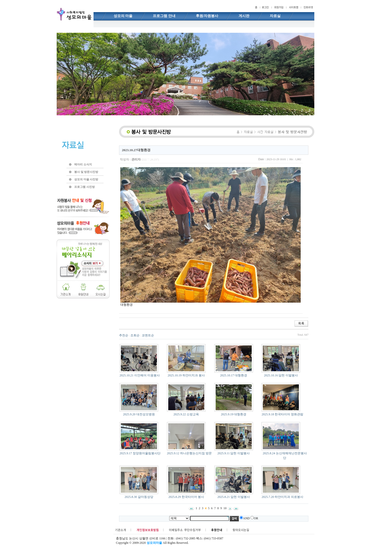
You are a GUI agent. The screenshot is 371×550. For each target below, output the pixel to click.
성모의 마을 (123, 16)
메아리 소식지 (83, 164)
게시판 (244, 16)
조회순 (135, 335)
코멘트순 (148, 335)
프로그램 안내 (164, 16)
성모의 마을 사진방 (86, 179)
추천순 (123, 335)
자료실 (275, 16)
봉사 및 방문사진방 (86, 171)
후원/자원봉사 (207, 16)
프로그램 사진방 (84, 186)
